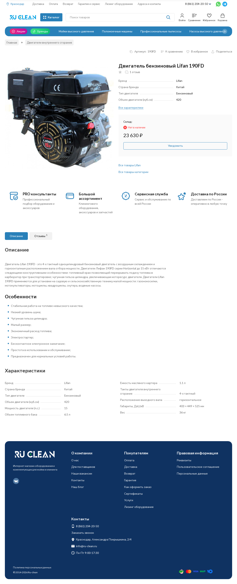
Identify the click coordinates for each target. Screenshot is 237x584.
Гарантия (130, 480)
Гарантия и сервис (89, 3)
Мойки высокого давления (76, 31)
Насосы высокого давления (207, 31)
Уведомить (175, 145)
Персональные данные (192, 473)
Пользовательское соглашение (198, 466)
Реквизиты (184, 460)
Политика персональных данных (32, 567)
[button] (224, 31)
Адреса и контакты (149, 3)
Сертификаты (133, 493)
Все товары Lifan (129, 165)
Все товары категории (133, 172)
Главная (12, 42)
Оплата (53, 3)
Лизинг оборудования (119, 3)
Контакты (77, 480)
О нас (75, 460)
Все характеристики (130, 107)
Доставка (38, 3)
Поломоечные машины (117, 31)
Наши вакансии (81, 473)
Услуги (128, 500)
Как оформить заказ (137, 487)
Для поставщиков (83, 466)
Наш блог (77, 487)
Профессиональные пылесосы (160, 31)
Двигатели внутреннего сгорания (49, 42)
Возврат (68, 3)
